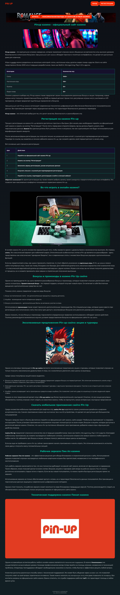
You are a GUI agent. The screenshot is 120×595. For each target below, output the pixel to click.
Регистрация (107, 3)
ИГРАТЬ (35, 17)
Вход (94, 3)
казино (43, 380)
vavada (13, 62)
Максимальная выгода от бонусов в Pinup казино (66, 17)
